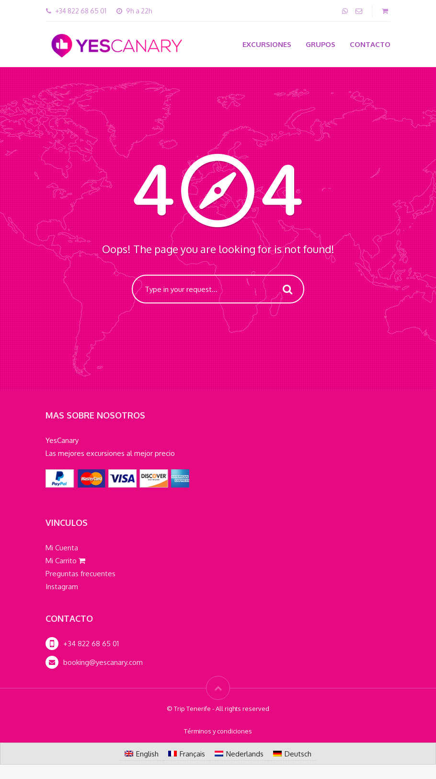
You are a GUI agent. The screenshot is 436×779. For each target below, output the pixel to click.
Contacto (370, 44)
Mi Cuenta (62, 547)
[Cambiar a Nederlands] (239, 754)
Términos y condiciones (218, 731)
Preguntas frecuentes (80, 573)
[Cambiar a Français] (186, 754)
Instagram (62, 586)
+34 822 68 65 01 (91, 643)
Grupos (320, 44)
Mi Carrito (65, 560)
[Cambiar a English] (141, 754)
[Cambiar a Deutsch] (292, 754)
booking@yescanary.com (103, 662)
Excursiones (266, 44)
